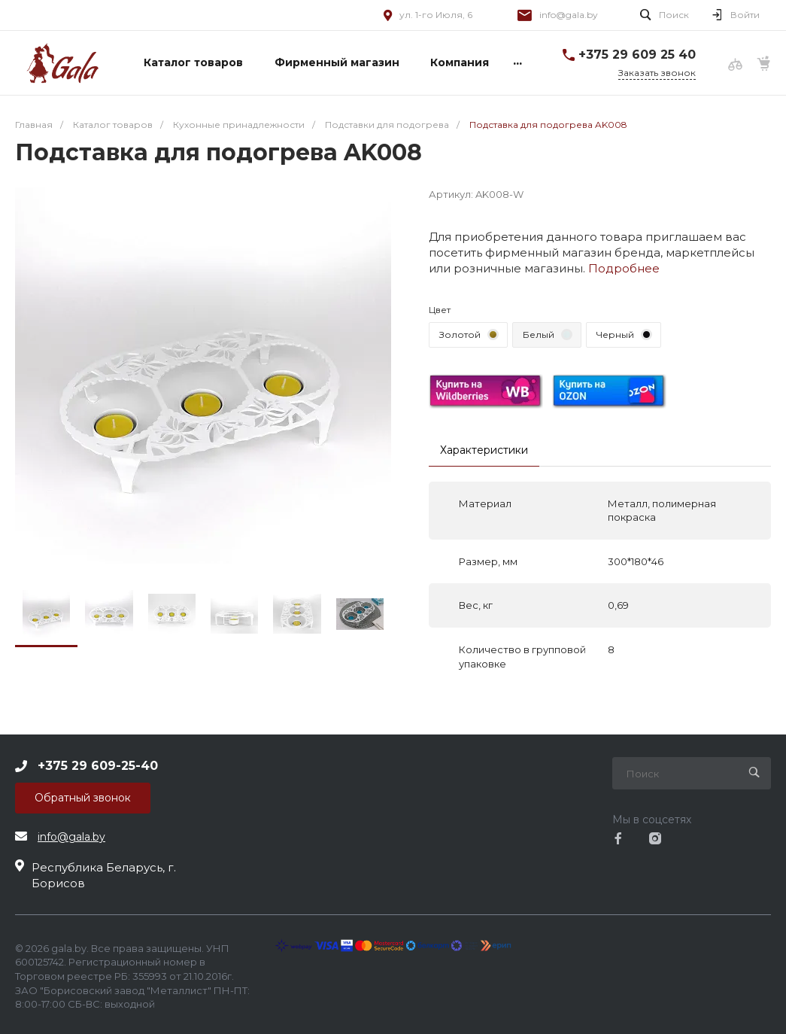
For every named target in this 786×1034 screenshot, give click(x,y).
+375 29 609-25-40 (98, 766)
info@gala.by (568, 14)
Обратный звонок (83, 797)
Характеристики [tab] (484, 450)
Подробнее (624, 268)
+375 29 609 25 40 (637, 54)
